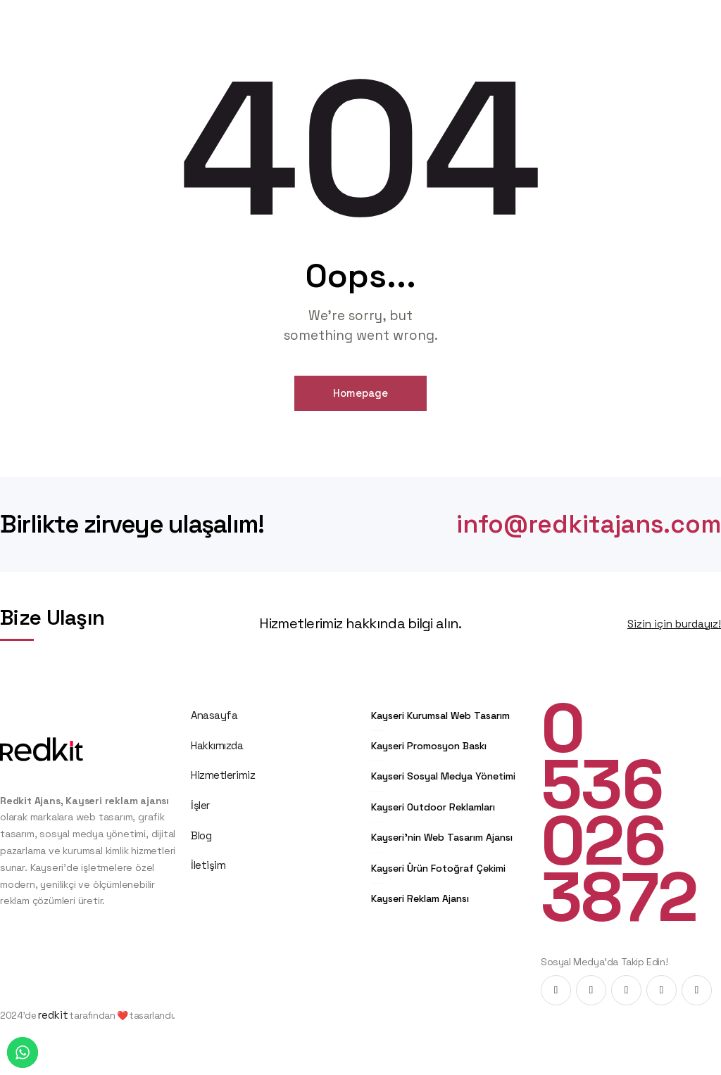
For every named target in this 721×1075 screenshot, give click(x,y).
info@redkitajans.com (588, 524)
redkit (53, 1015)
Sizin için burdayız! (674, 623)
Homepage (360, 393)
